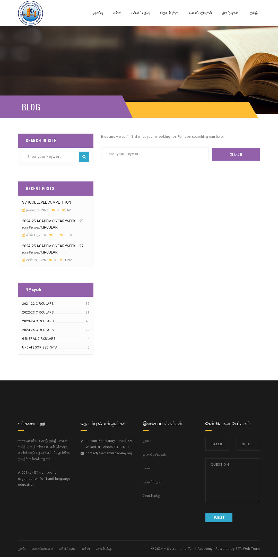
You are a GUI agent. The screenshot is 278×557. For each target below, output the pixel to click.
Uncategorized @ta (39, 347)
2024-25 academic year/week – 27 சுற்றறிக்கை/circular (52, 249)
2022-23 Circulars (38, 312)
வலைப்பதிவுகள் (154, 454)
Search (84, 157)
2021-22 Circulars (38, 304)
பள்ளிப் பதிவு (152, 482)
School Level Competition (46, 202)
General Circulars (38, 339)
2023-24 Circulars (38, 321)
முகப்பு (148, 441)
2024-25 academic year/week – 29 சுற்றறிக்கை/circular (52, 224)
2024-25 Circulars (38, 330)
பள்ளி (147, 468)
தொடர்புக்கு (152, 496)
